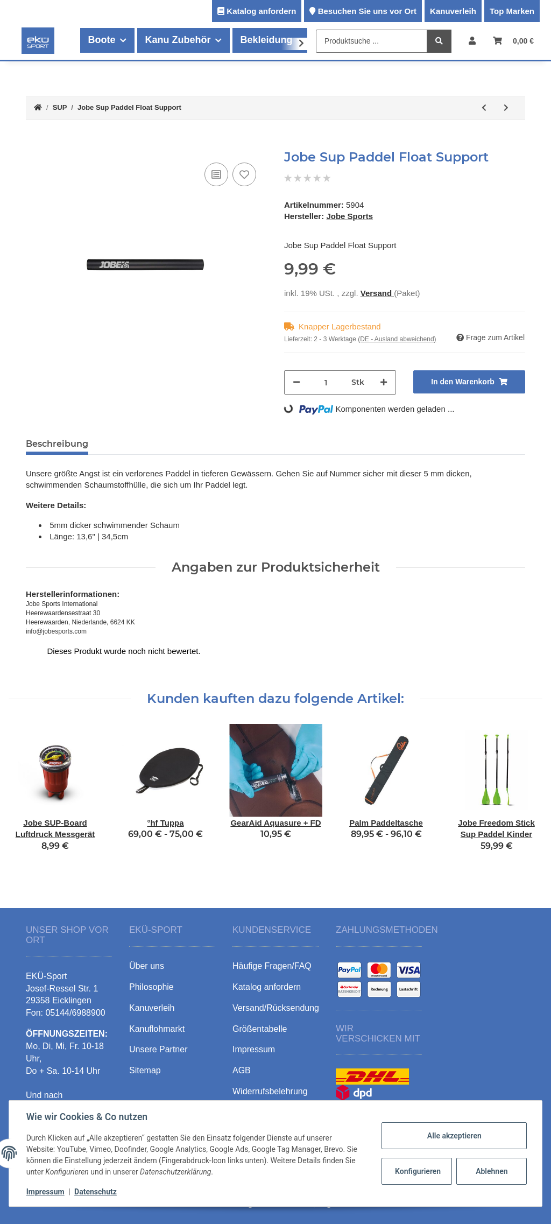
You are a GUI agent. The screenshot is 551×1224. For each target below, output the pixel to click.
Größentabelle (259, 1025)
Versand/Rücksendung (275, 1004)
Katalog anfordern (261, 11)
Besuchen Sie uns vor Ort (367, 11)
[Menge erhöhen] (383, 382)
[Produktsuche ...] (371, 41)
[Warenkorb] (513, 40)
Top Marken (512, 11)
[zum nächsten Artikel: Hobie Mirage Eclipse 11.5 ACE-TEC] (506, 107)
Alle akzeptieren (454, 1135)
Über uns (146, 962)
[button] (472, 40)
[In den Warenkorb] (34, 144)
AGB (241, 1067)
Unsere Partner (158, 1046)
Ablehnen (491, 1171)
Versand (377, 293)
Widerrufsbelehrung (270, 1088)
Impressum (45, 1191)
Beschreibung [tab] (57, 444)
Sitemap (145, 1067)
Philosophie (151, 983)
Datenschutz (95, 1191)
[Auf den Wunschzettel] (244, 174)
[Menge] (326, 382)
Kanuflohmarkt (157, 1025)
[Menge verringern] (296, 382)
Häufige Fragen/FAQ (272, 962)
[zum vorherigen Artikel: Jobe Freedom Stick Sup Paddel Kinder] (484, 107)
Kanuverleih (453, 11)
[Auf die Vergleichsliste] (216, 174)
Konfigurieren (418, 1171)
